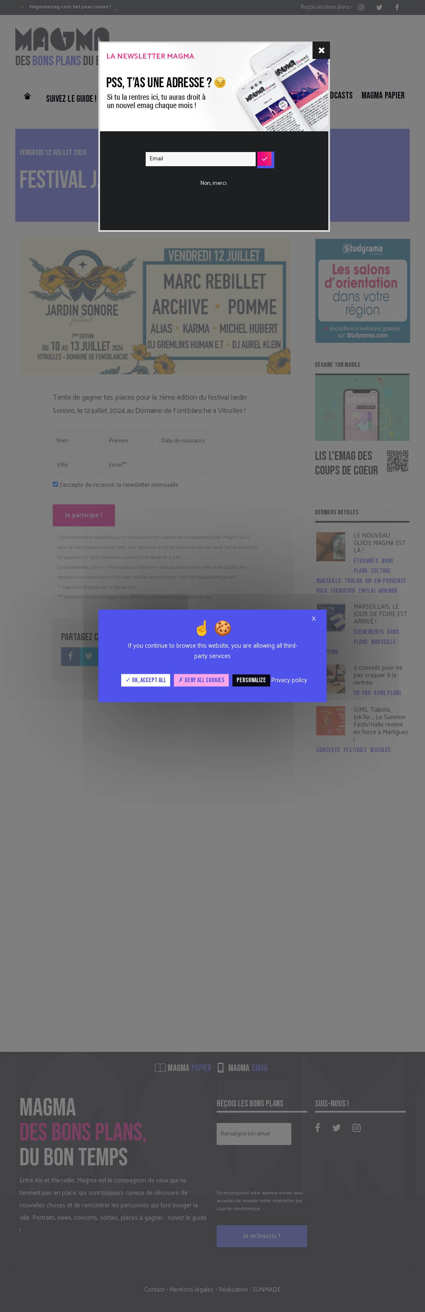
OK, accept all (145, 680)
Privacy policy (289, 680)
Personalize (251, 680)
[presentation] (209, 184)
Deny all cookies (201, 680)
